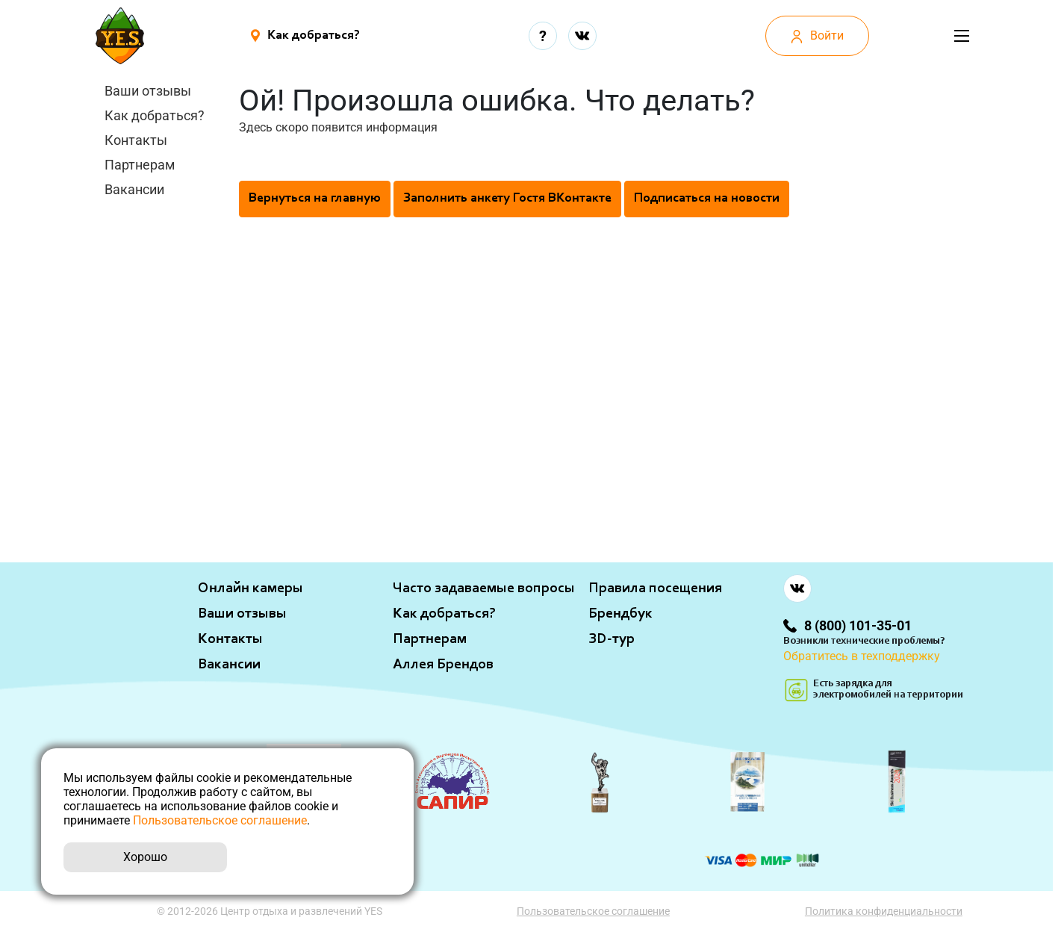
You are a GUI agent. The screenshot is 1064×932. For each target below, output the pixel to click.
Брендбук (620, 613)
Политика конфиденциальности (884, 911)
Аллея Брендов (443, 664)
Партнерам (140, 165)
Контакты (136, 140)
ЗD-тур (611, 639)
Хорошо (145, 857)
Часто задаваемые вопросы (484, 588)
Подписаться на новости (707, 198)
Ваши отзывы (148, 91)
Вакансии (134, 189)
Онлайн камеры (250, 588)
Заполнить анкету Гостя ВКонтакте (507, 198)
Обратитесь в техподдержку (861, 656)
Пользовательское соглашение (594, 911)
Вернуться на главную (315, 198)
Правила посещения (655, 588)
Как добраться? (155, 115)
